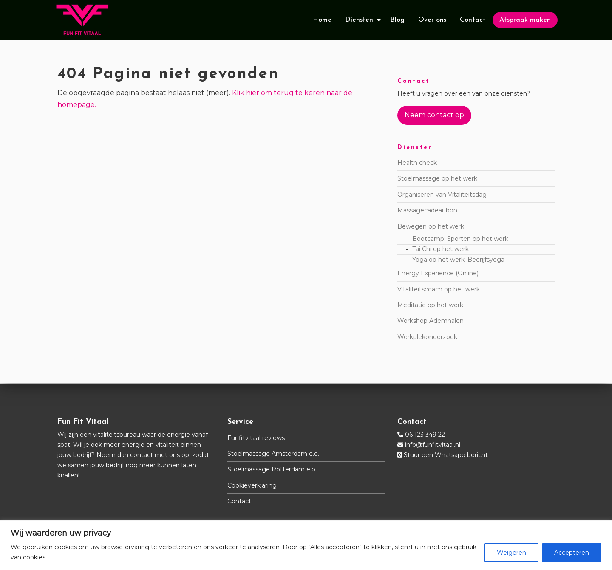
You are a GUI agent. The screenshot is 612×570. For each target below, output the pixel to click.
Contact (239, 501)
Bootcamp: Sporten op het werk (460, 239)
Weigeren (511, 552)
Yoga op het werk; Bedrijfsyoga (458, 260)
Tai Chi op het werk (440, 250)
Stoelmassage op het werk (437, 179)
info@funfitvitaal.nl (432, 445)
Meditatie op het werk (430, 306)
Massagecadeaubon (427, 211)
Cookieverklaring (252, 485)
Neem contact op (434, 116)
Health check (417, 163)
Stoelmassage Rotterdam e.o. (272, 469)
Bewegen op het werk (430, 227)
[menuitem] (322, 20)
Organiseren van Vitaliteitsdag (442, 195)
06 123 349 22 (425, 434)
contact (141, 455)
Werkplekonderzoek (427, 337)
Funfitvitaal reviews (256, 438)
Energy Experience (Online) (438, 274)
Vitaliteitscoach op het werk (438, 289)
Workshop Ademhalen (430, 321)
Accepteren (571, 552)
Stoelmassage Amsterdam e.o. (273, 453)
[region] (306, 545)
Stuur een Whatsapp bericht (446, 455)
